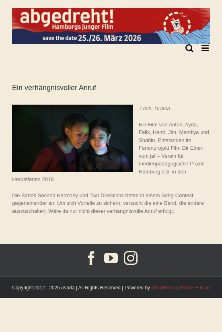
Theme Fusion (194, 288)
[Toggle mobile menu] (205, 48)
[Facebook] (91, 258)
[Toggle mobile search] (189, 48)
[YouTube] (111, 258)
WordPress (163, 288)
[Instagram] (131, 258)
